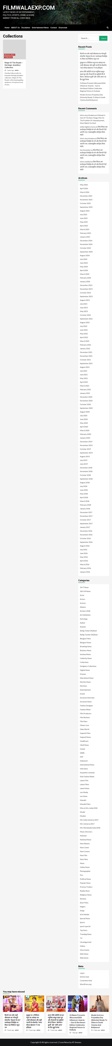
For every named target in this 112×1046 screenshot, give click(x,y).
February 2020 (85, 434)
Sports (82, 922)
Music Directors (86, 832)
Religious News (86, 895)
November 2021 (86, 356)
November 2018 (86, 471)
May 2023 (84, 311)
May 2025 (84, 222)
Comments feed (86, 980)
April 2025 (84, 226)
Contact (53, 28)
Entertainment (85, 690)
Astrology (84, 619)
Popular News (85, 883)
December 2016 (86, 531)
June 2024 (84, 263)
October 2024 (85, 248)
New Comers (85, 851)
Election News (85, 682)
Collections (8, 57)
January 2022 (85, 348)
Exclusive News (86, 702)
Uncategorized (85, 942)
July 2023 (83, 304)
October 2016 (85, 538)
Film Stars (83, 721)
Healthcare (84, 741)
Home (7, 28)
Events (82, 694)
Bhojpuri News (85, 642)
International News (87, 765)
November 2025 (86, 200)
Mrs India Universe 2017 (89, 820)
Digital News (85, 670)
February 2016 (85, 568)
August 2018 (85, 482)
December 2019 (86, 441)
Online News (85, 867)
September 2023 (86, 296)
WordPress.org (85, 984)
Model (82, 812)
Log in (82, 973)
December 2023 (86, 285)
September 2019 (86, 453)
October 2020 (85, 404)
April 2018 (84, 497)
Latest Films (84, 784)
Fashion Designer (86, 705)
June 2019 (84, 464)
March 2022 (84, 341)
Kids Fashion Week (87, 776)
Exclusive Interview (87, 698)
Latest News (84, 788)
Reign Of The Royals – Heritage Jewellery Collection (14, 65)
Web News (84, 954)
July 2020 (83, 415)
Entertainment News (40, 28)
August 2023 (85, 300)
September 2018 (86, 479)
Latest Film (84, 780)
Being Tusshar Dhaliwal (88, 635)
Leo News (83, 796)
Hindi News (84, 745)
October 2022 (85, 315)
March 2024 (84, 274)
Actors (82, 599)
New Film (83, 855)
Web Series (84, 958)
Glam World (84, 729)
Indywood (84, 761)
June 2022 (84, 330)
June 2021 (84, 374)
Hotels (82, 749)
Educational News (87, 678)
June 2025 (84, 218)
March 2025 (84, 229)
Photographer (85, 871)
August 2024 (85, 255)
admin (16, 70)
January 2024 (85, 281)
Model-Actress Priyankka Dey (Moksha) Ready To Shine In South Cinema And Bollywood (92, 97)
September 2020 (86, 408)
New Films (84, 859)
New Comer (84, 847)
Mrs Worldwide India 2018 (90, 828)
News (82, 863)
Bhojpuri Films (85, 638)
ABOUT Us (15, 28)
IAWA (82, 753)
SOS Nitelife (84, 914)
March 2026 (84, 192)
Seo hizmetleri (85, 150)
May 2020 (84, 423)
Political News (85, 879)
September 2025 (86, 207)
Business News (10, 55)
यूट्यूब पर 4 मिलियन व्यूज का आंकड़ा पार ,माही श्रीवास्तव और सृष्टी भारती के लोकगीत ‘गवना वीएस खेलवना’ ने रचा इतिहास (93, 65)
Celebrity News (86, 658)
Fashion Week (85, 709)
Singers (82, 907)
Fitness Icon (84, 725)
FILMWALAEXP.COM (29, 7)
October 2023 (85, 293)
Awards (83, 627)
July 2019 (83, 460)
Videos (82, 946)
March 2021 (84, 386)
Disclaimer (25, 28)
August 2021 (85, 367)
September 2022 (86, 319)
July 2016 (83, 549)
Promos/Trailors (86, 887)
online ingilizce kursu (87, 127)
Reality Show (85, 891)
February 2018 (85, 505)
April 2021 (84, 382)
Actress (83, 603)
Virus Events (84, 950)
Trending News (85, 934)
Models (83, 816)
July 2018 (83, 486)
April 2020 (84, 427)
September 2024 (86, 252)
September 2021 (86, 363)
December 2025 (86, 196)
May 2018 (84, 494)
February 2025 (85, 233)
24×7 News (84, 587)
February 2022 (85, 345)
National (83, 836)
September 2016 (86, 542)
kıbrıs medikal (85, 162)
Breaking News (86, 646)
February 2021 (85, 389)
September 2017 (86, 523)
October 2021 (85, 360)
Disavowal (63, 28)
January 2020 (85, 438)
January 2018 (85, 509)
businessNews (85, 654)
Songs (82, 910)
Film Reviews (85, 717)
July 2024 (83, 259)
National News (85, 840)
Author (82, 623)
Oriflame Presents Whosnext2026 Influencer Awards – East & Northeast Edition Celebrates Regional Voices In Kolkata (93, 87)
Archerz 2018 (85, 611)
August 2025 (85, 211)
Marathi (83, 800)
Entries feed (84, 977)
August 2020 (85, 412)
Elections (83, 686)
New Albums (85, 843)
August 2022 (85, 322)
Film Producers (85, 713)
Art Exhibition (85, 615)
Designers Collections (88, 666)
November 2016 (86, 535)
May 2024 (84, 267)
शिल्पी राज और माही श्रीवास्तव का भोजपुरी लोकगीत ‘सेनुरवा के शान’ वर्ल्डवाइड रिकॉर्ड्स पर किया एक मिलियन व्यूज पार (93, 56)
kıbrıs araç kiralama (87, 115)
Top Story (83, 930)
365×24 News (85, 591)
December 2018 (86, 468)
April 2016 (84, 561)
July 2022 (83, 326)
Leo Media (84, 792)
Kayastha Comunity (87, 772)
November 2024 (86, 244)
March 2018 (84, 501)
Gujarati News (85, 737)
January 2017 (85, 527)
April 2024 (84, 270)
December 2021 (86, 352)
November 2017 (86, 516)
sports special (85, 926)
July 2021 (83, 371)
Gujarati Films (85, 733)
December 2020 (86, 397)
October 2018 (85, 475)
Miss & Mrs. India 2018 (88, 808)
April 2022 (84, 337)
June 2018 (84, 490)
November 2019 (86, 445)
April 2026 (84, 188)
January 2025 (85, 237)
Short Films (84, 903)
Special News (85, 918)
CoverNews (64, 1042)
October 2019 (85, 449)
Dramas (83, 674)
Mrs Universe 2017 (87, 824)
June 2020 (84, 419)
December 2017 (86, 512)
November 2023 (86, 289)
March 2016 (84, 564)
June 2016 (84, 553)
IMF (81, 757)
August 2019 (85, 456)
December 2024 (86, 240)
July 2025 (83, 214)
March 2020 (84, 430)
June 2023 (84, 307)
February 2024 (85, 278)
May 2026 (84, 185)
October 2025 (85, 203)
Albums (83, 607)
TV (81, 938)
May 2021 (84, 378)
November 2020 (86, 401)
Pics (81, 875)
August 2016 (85, 546)
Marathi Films (85, 804)
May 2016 (84, 557)
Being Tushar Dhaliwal (88, 631)
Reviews (83, 899)
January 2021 (85, 393)
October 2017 (85, 520)
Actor (82, 595)
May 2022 (84, 334)
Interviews (84, 769)
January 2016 (85, 572)
